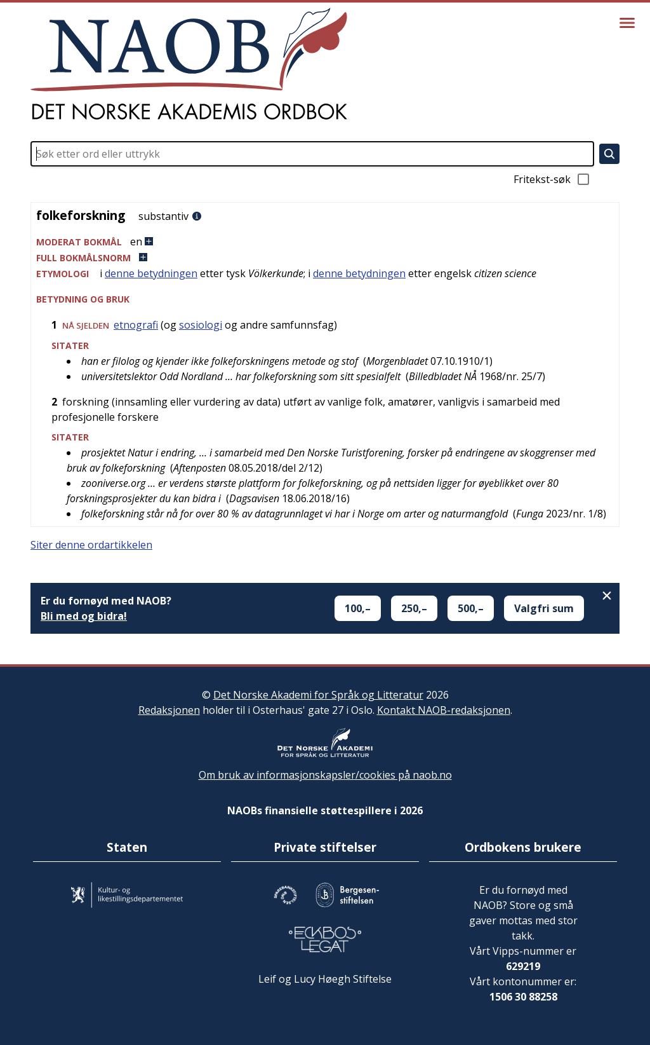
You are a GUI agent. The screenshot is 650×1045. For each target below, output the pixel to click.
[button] (325, 242)
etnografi (136, 325)
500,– (471, 608)
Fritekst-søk (552, 179)
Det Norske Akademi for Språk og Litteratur (318, 695)
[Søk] (609, 154)
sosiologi (200, 325)
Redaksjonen (169, 710)
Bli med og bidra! (84, 616)
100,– (358, 608)
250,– (414, 608)
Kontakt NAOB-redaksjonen (443, 710)
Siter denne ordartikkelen (91, 545)
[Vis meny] (627, 23)
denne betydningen (151, 273)
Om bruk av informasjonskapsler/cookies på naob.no (325, 775)
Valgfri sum (544, 608)
